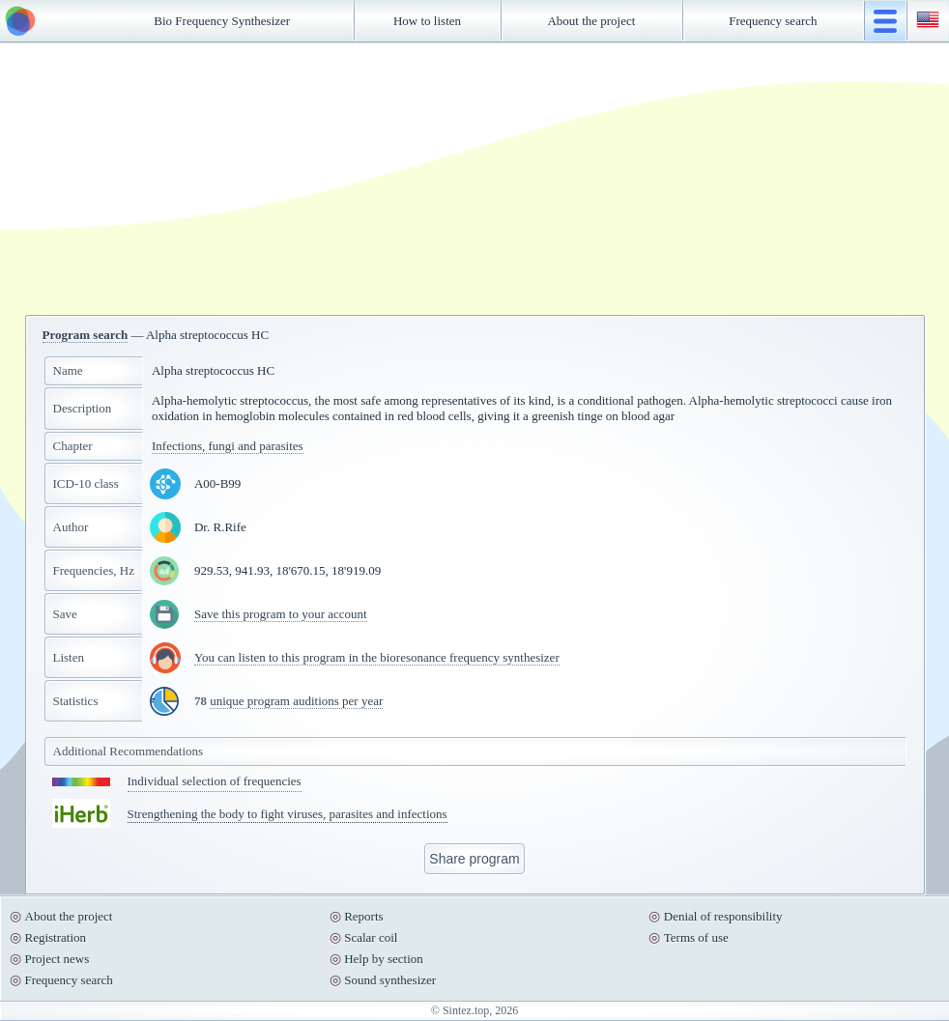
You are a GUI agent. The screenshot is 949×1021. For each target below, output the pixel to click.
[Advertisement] (474, 178)
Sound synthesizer (390, 980)
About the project (591, 21)
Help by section (383, 958)
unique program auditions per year (296, 701)
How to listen (427, 21)
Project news (57, 958)
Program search (86, 334)
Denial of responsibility (723, 916)
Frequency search (773, 21)
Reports (363, 916)
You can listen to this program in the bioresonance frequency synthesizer (377, 657)
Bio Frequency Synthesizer (222, 21)
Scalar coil (370, 937)
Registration (56, 937)
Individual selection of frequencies (215, 781)
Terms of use (696, 937)
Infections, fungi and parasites (227, 446)
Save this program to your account (280, 614)
